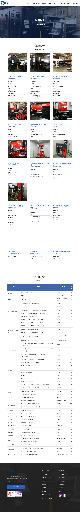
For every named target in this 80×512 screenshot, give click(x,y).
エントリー (61, 488)
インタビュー (62, 474)
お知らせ (44, 488)
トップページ (45, 470)
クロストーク (62, 477)
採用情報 (61, 470)
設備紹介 (44, 484)
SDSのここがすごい (64, 481)
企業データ (61, 484)
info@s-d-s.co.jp (11, 481)
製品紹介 (44, 481)
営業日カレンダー (46, 494)
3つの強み (44, 474)
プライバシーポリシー (47, 498)
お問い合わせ (16, 486)
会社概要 (44, 491)
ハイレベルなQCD (46, 477)
